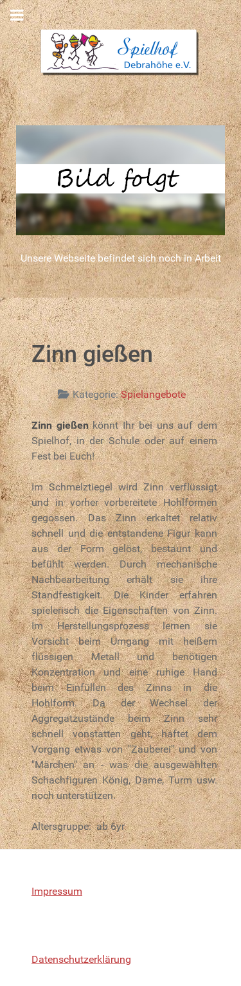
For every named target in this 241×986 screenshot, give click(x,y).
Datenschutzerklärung (81, 959)
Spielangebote (153, 394)
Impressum (56, 891)
